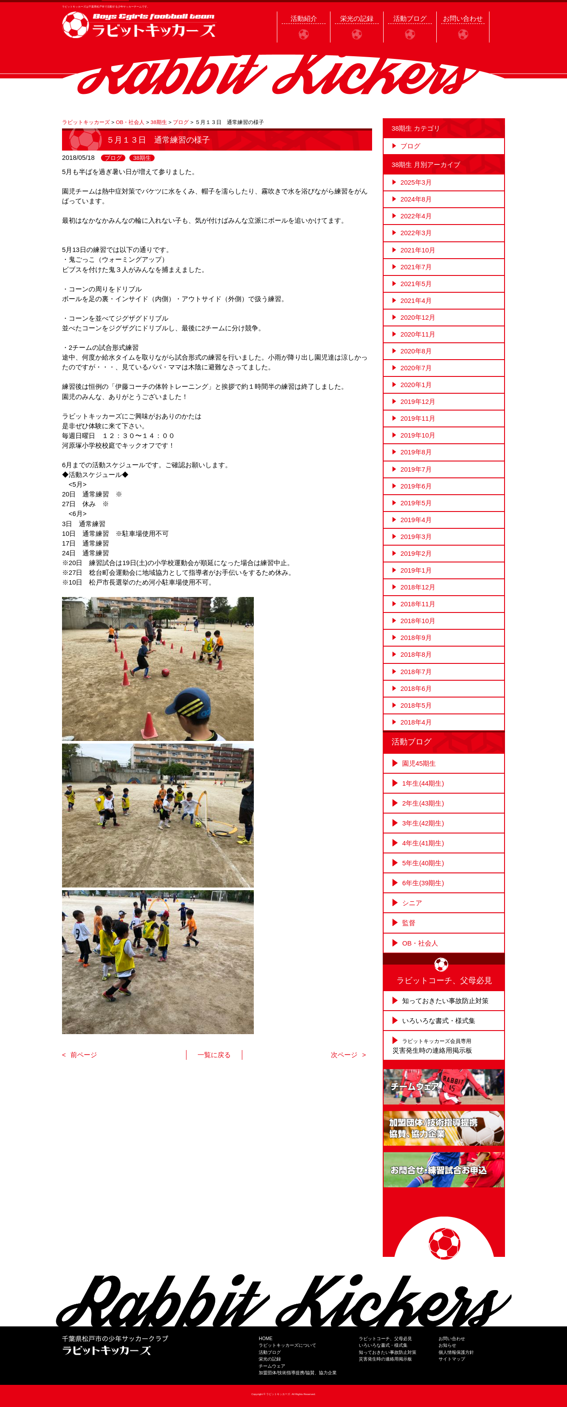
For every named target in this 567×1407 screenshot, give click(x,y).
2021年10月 (417, 250)
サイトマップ (452, 1359)
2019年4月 (416, 519)
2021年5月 (416, 283)
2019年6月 (416, 486)
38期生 (142, 158)
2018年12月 (417, 587)
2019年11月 (417, 418)
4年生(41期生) (423, 843)
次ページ (344, 1054)
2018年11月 (417, 604)
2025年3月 (416, 182)
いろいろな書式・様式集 (438, 1020)
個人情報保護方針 (456, 1352)
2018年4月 (416, 722)
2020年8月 (416, 351)
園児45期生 (419, 763)
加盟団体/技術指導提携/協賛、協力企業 (298, 1372)
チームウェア (272, 1366)
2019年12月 (417, 401)
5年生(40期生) (423, 863)
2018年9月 (416, 637)
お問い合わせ (452, 1338)
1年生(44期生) (423, 783)
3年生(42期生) (423, 823)
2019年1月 (416, 570)
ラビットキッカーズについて (287, 1345)
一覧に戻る (214, 1054)
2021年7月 (416, 267)
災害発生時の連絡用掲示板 (385, 1359)
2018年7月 (416, 671)
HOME (265, 1338)
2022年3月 (416, 232)
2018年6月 (416, 688)
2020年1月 (416, 384)
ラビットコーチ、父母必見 (385, 1338)
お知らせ (447, 1345)
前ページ (83, 1054)
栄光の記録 (270, 1359)
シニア (412, 903)
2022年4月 (416, 216)
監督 (409, 922)
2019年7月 (416, 469)
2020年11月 (417, 334)
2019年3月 (416, 536)
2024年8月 (416, 199)
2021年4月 (416, 300)
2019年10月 (417, 435)
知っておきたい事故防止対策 (445, 1000)
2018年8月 (416, 654)
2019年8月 (416, 452)
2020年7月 (416, 368)
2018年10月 (417, 620)
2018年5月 (416, 705)
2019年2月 (416, 553)
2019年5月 (416, 503)
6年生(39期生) (423, 883)
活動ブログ (270, 1352)
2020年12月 (417, 317)
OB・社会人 (420, 943)
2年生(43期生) (423, 803)
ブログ (113, 158)
